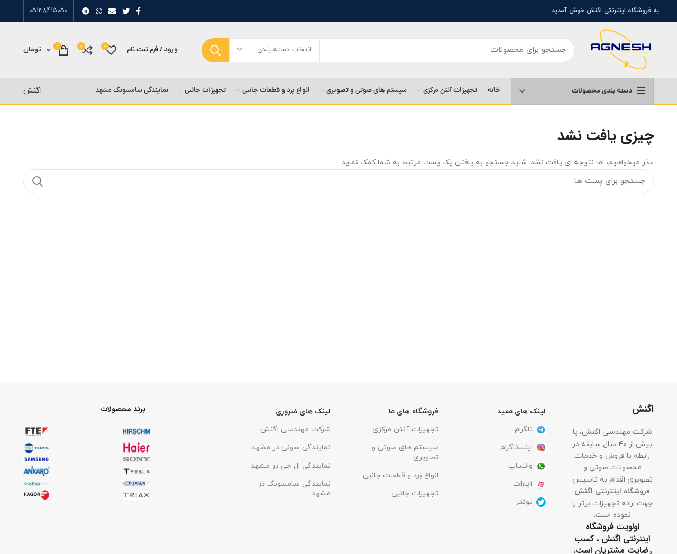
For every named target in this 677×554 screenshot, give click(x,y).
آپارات (529, 484)
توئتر (531, 502)
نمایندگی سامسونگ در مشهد (294, 488)
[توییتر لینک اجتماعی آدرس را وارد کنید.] (126, 11)
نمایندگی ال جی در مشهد (291, 466)
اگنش (32, 91)
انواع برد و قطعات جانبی (400, 475)
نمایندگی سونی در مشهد (291, 447)
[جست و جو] (388, 50)
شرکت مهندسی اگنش (295, 429)
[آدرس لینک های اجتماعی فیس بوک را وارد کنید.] (138, 11)
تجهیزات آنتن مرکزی (405, 429)
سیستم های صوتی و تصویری (405, 452)
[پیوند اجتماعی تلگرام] (86, 11)
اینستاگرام (523, 447)
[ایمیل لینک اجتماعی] (112, 11)
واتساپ (527, 466)
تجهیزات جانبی (414, 493)
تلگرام (530, 429)
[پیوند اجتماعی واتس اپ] (99, 11)
